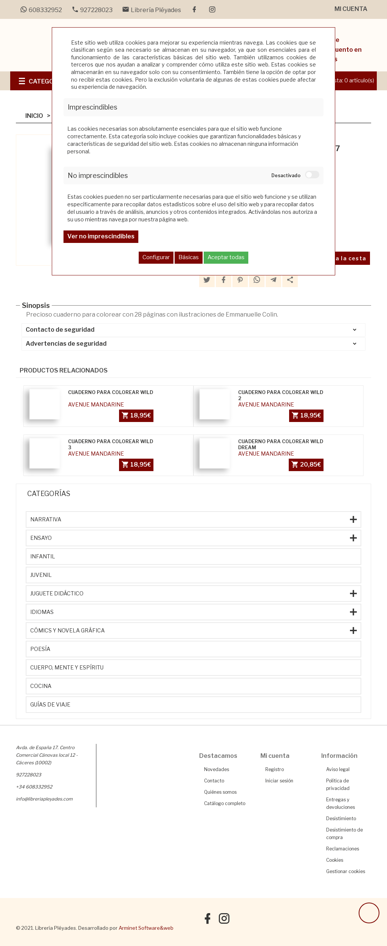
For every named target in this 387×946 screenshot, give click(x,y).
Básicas (188, 257)
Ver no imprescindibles (101, 236)
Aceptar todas (226, 257)
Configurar (156, 257)
